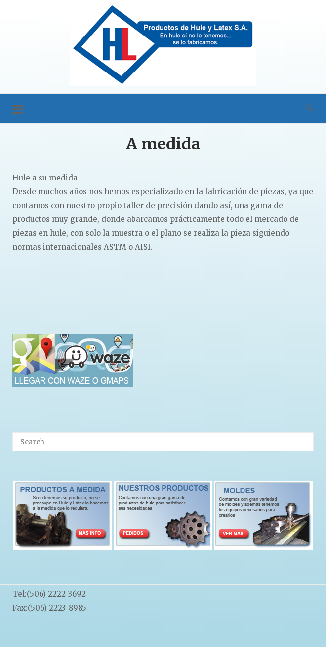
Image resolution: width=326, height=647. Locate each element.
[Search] (302, 437)
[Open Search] (309, 108)
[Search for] (163, 441)
